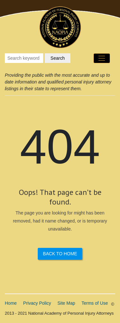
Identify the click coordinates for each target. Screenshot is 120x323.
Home (11, 303)
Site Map (66, 303)
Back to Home (60, 253)
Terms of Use (95, 303)
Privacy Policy (37, 303)
